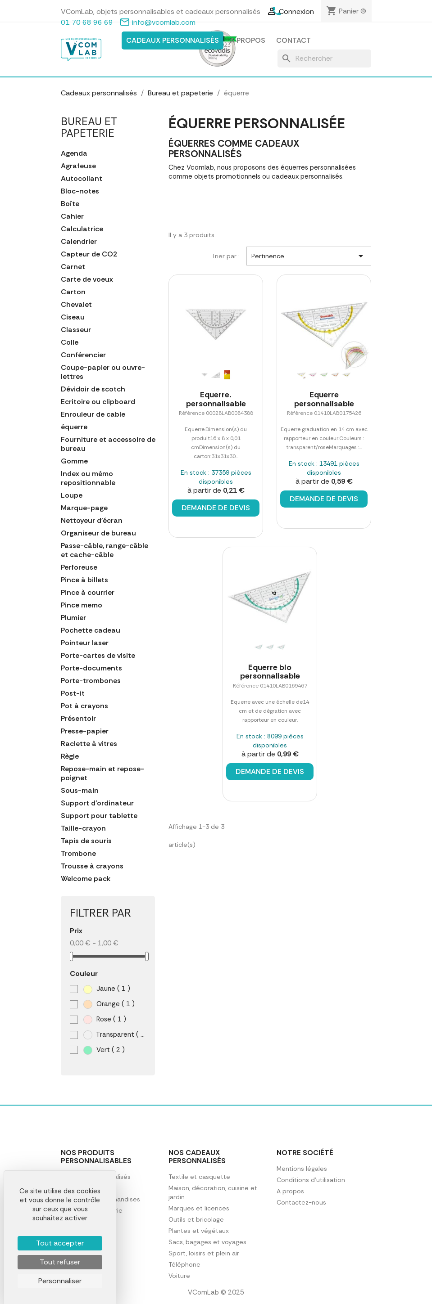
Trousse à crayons (92, 866)
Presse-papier (85, 731)
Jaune (106, 989)
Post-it (73, 693)
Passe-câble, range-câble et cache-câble (104, 550)
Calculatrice (82, 229)
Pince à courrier (87, 592)
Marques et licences (198, 1208)
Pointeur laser (85, 643)
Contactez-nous (301, 1202)
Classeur (76, 329)
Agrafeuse (78, 166)
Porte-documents (91, 668)
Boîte (70, 203)
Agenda (74, 153)
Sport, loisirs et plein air (203, 1253)
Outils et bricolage (196, 1219)
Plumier (73, 617)
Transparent (114, 1034)
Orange (109, 1004)
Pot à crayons (84, 705)
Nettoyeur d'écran (92, 520)
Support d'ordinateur (97, 803)
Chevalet (76, 304)
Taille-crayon (83, 828)
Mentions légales (302, 1169)
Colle (69, 342)
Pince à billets (84, 580)
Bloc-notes (80, 191)
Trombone (78, 853)
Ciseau (73, 317)
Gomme (74, 461)
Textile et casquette (199, 1177)
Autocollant (81, 178)
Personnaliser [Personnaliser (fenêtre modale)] (60, 1281)
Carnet (73, 266)
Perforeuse (79, 567)
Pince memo (81, 605)
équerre (74, 427)
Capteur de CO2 (89, 254)
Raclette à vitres (89, 743)
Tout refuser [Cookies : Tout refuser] (60, 1262)
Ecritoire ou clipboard (98, 401)
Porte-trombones (91, 680)
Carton (73, 292)
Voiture (179, 1276)
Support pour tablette (99, 815)
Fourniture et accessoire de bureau (108, 444)
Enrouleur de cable (93, 414)
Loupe (71, 495)
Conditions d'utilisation (311, 1180)
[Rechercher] (324, 58)
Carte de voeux (87, 279)
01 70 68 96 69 (87, 22)
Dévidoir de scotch (93, 389)
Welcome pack (85, 878)
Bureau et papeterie (89, 127)
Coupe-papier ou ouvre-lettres (103, 372)
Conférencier (83, 355)
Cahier (72, 216)
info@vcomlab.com (164, 22)
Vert (104, 1050)
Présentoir (78, 718)
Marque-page (84, 508)
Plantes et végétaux (198, 1231)
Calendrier (79, 241)
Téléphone (184, 1264)
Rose (104, 1019)
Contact (293, 40)
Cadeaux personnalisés (172, 40)
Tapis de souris (86, 840)
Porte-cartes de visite (98, 655)
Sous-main (80, 790)
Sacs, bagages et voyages (207, 1242)
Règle (70, 756)
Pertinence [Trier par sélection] (308, 256)
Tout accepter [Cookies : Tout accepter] (60, 1243)
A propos (247, 40)
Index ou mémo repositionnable (88, 478)
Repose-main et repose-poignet (102, 773)
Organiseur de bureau (98, 533)
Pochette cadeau (90, 630)
